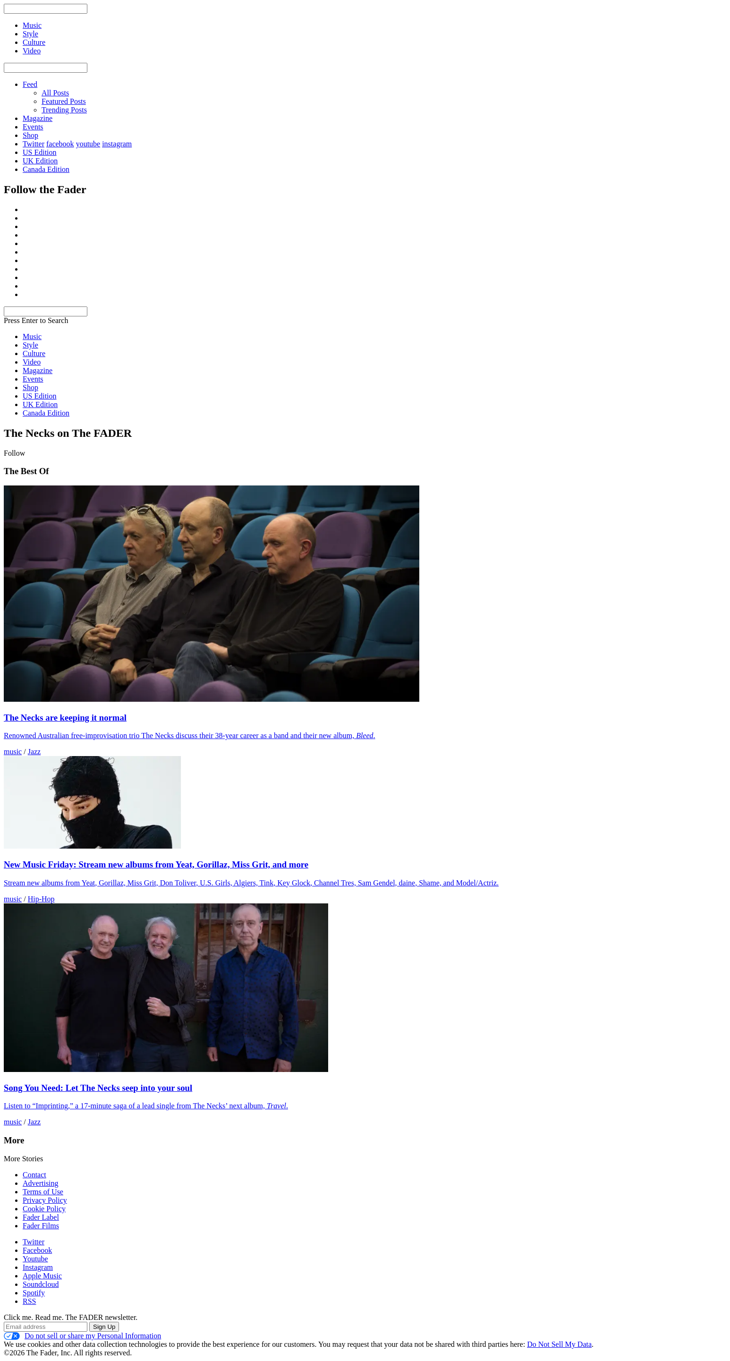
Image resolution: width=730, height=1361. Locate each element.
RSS (29, 1301)
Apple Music (42, 1276)
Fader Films (41, 1226)
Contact (34, 1175)
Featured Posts (64, 101)
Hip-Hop (41, 899)
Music (32, 336)
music (13, 752)
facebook (60, 144)
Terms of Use (43, 1192)
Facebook (37, 1250)
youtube (88, 144)
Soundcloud (41, 1284)
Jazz (34, 752)
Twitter (33, 144)
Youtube (35, 1259)
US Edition (40, 152)
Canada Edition (46, 169)
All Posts (55, 93)
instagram (117, 144)
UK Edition (40, 161)
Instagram (38, 1267)
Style (30, 345)
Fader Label (41, 1217)
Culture (34, 353)
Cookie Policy (44, 1209)
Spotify (34, 1293)
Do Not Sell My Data (559, 1344)
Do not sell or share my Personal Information (82, 1336)
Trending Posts (64, 110)
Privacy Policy (45, 1200)
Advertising (41, 1183)
